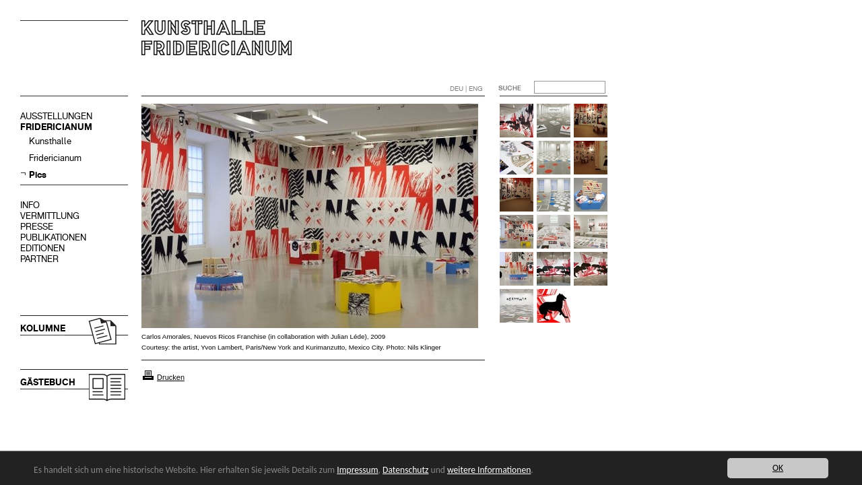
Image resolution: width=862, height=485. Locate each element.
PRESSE (36, 227)
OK (777, 468)
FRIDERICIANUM (56, 127)
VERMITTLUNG (49, 216)
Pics (37, 175)
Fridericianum (55, 158)
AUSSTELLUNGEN (56, 116)
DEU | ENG (466, 88)
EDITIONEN (42, 248)
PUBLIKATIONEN (53, 237)
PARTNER (39, 259)
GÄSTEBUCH (47, 382)
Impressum (357, 470)
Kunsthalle (50, 141)
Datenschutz (405, 470)
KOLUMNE (42, 328)
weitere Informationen (489, 470)
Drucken (171, 377)
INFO (30, 205)
